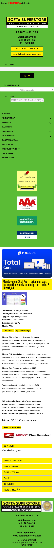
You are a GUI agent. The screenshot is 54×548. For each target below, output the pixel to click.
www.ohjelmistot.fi (27, 532)
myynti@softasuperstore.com (27, 54)
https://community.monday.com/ (27, 410)
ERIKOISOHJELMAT (23, 313)
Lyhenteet (8, 330)
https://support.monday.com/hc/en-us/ (27, 407)
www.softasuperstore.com (27, 535)
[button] (27, 263)
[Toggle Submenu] (50, 118)
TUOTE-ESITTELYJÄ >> (12, 489)
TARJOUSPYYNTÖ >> (11, 472)
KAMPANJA (16, 3)
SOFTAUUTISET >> (10, 483)
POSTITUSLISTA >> (11, 466)
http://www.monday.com (32, 401)
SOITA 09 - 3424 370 (27, 48)
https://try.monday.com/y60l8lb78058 (24, 404)
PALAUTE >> (8, 477)
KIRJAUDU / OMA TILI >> (13, 460)
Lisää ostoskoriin (12, 427)
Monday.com (18, 320)
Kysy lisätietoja (23, 330)
